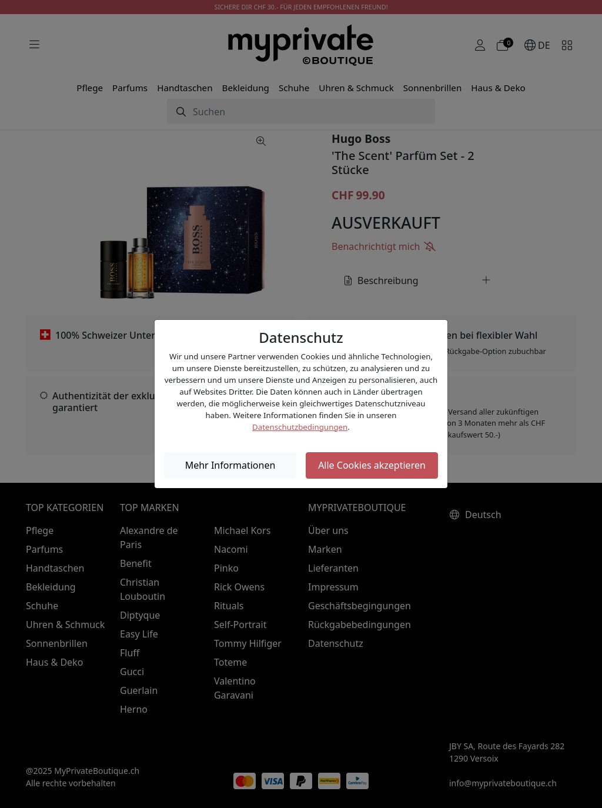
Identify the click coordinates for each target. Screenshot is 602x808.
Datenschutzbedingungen (299, 427)
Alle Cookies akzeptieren (372, 465)
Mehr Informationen (230, 465)
